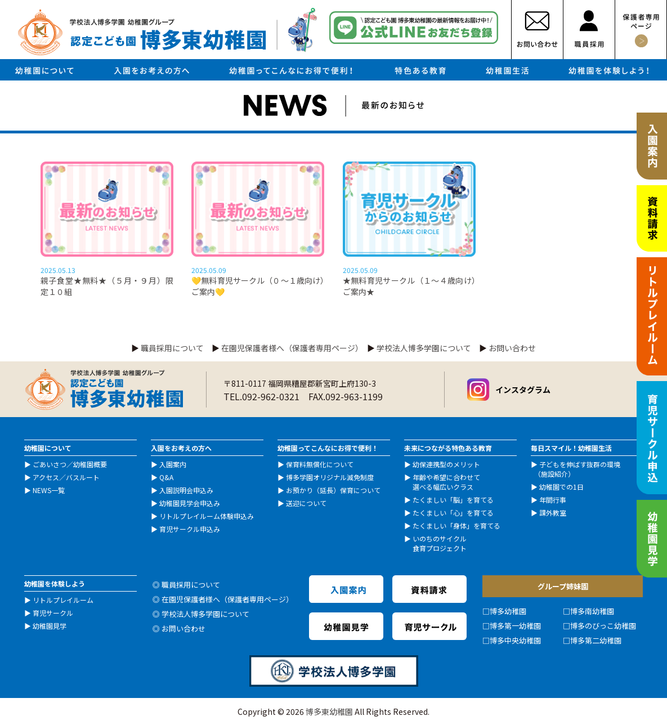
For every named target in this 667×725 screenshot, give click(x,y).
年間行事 (552, 499)
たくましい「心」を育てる (453, 512)
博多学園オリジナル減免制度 (330, 477)
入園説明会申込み (186, 490)
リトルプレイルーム (63, 600)
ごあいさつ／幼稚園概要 (70, 464)
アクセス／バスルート (66, 477)
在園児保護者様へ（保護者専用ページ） (290, 347)
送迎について (306, 503)
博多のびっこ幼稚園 (603, 625)
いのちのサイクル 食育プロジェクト (435, 543)
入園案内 (172, 464)
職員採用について (172, 347)
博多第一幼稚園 (515, 625)
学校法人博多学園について (424, 347)
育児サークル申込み (189, 529)
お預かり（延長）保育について (333, 490)
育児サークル (53, 612)
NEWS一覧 (49, 490)
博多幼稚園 (508, 611)
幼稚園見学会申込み (189, 503)
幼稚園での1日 (561, 486)
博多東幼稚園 (329, 711)
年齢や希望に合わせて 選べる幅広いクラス (442, 481)
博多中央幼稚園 (515, 640)
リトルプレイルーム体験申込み (206, 516)
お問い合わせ (512, 347)
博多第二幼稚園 (595, 640)
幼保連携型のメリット (446, 464)
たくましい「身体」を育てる (456, 525)
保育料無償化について (319, 464)
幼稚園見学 (49, 625)
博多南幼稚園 (592, 611)
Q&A (166, 477)
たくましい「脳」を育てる (453, 499)
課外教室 (552, 512)
